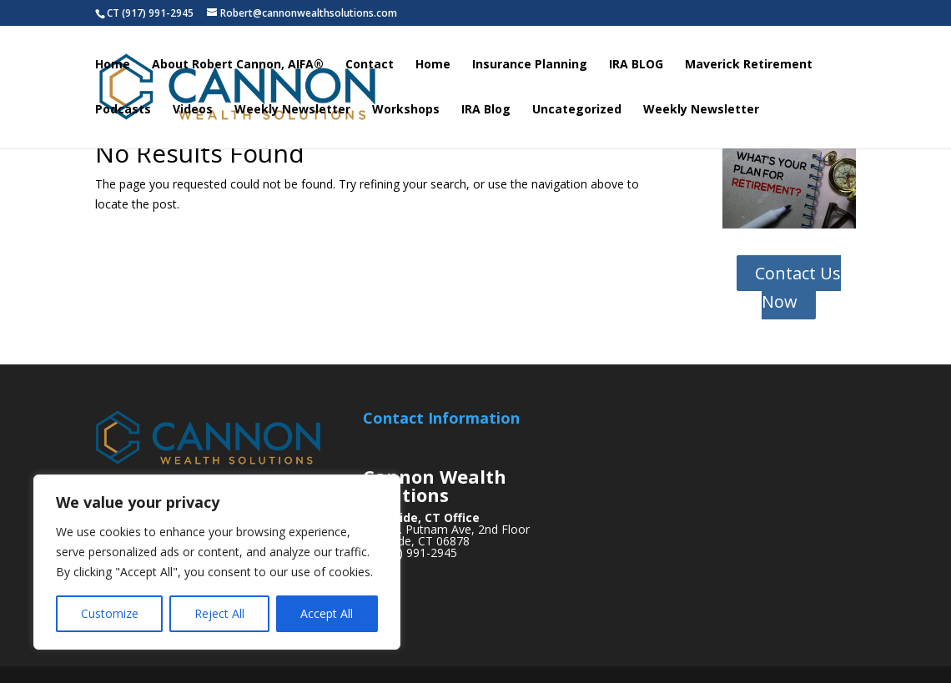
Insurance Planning (529, 65)
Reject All (219, 613)
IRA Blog (486, 110)
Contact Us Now (798, 287)
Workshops (406, 110)
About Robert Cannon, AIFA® (238, 65)
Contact (369, 65)
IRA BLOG (636, 65)
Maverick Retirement (749, 65)
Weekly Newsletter (292, 110)
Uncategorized (576, 110)
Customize (109, 613)
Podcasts (123, 110)
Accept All (326, 613)
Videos (193, 110)
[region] (216, 562)
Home (112, 65)
